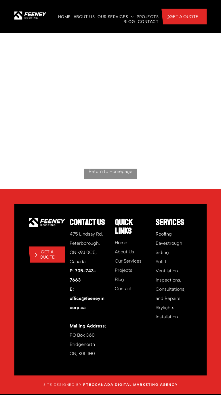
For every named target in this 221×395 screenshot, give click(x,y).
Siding (162, 252)
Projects (123, 270)
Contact (123, 288)
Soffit (161, 261)
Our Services (128, 261)
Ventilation (167, 270)
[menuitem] (63, 16)
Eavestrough (169, 243)
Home (121, 242)
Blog (119, 279)
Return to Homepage (110, 171)
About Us (124, 252)
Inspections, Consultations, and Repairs (171, 289)
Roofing (164, 234)
